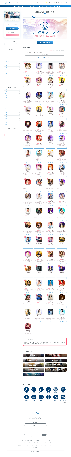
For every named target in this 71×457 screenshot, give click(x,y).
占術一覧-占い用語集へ (63, 402)
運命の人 (12, 59)
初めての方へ (24, 6)
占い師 (34, 6)
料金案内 (47, 6)
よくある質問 (58, 6)
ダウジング (12, 108)
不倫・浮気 (12, 57)
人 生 (12, 67)
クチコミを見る (28, 75)
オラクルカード (12, 112)
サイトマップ (41, 447)
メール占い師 (55, 16)
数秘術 (12, 118)
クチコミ (43, 6)
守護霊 (12, 93)
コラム (51, 6)
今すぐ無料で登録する (45, 42)
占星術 (12, 114)
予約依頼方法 (50, 442)
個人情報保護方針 (44, 445)
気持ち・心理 (12, 71)
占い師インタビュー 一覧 (33, 442)
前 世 (12, 97)
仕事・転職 (12, 63)
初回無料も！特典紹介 (17, 6)
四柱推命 (12, 116)
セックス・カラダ (12, 61)
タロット (12, 110)
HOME (12, 6)
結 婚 (12, 55)
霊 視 (12, 91)
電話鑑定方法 (20, 445)
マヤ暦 (12, 122)
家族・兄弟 (12, 65)
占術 (54, 6)
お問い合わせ (35, 425)
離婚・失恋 (12, 69)
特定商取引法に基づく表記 (32, 447)
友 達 (12, 73)
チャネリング (12, 106)
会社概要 (51, 445)
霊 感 (12, 89)
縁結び (12, 124)
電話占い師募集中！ (35, 422)
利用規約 (37, 445)
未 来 (12, 95)
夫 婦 (12, 75)
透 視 (12, 99)
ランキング (38, 6)
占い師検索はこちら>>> (12, 45)
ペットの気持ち (12, 82)
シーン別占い (30, 6)
